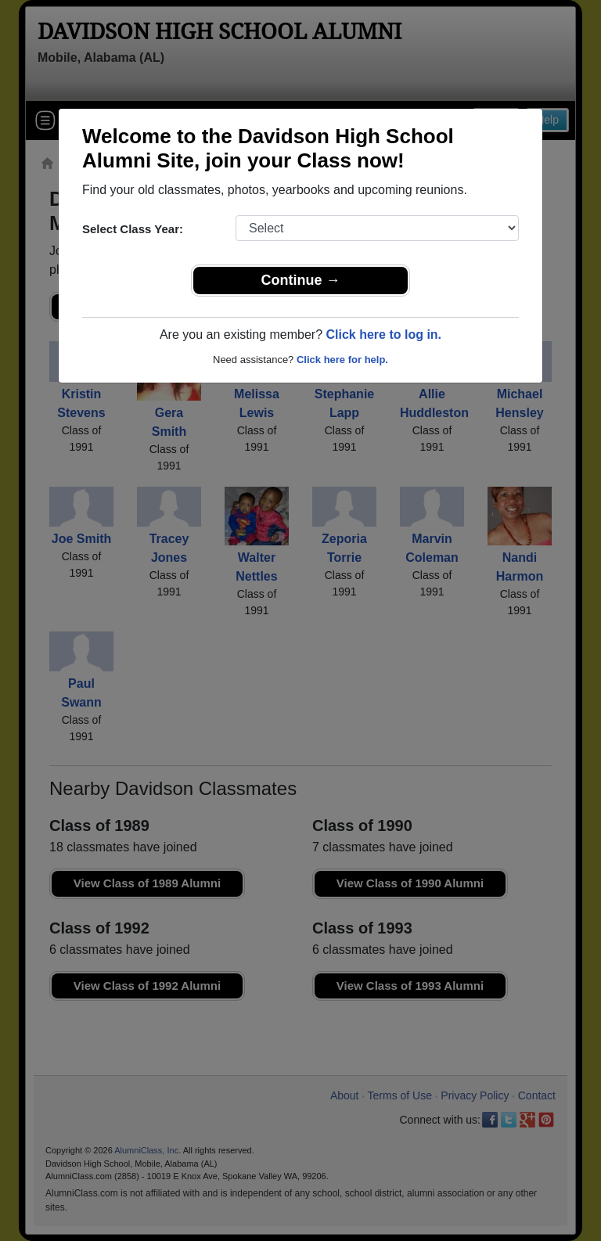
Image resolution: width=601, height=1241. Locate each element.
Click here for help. (342, 359)
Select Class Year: (132, 229)
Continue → (300, 280)
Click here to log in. (383, 334)
